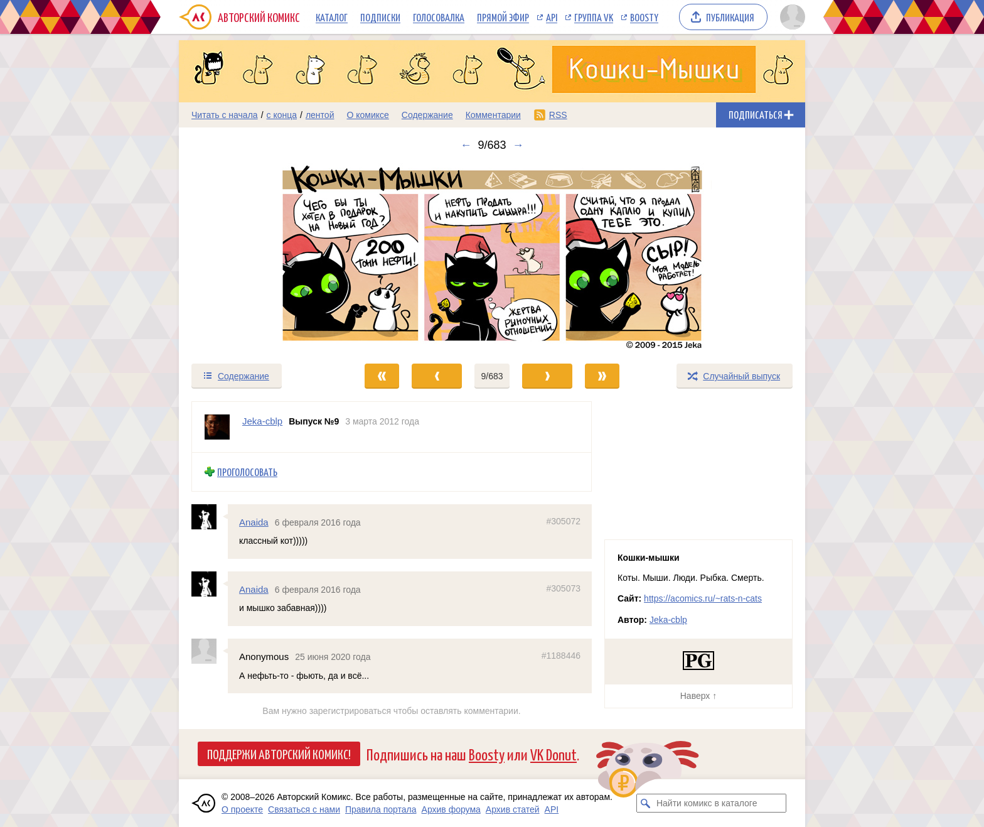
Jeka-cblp (668, 620)
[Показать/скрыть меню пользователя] (790, 17)
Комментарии (493, 115)
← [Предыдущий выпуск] (465, 145)
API (551, 17)
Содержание (427, 115)
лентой (320, 115)
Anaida (254, 522)
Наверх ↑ (698, 696)
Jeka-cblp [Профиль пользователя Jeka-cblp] (262, 421)
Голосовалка (438, 17)
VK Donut (553, 754)
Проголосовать (247, 471)
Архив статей (513, 809)
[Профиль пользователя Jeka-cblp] (217, 427)
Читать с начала (224, 115)
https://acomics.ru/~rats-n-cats (703, 598)
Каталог (332, 17)
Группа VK (593, 17)
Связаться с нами (304, 809)
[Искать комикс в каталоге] (646, 803)
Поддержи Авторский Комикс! (279, 753)
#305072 (563, 521)
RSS (558, 115)
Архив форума (451, 809)
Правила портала (381, 809)
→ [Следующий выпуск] (518, 145)
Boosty (644, 17)
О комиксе (367, 115)
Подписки (380, 17)
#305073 (563, 588)
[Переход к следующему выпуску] (492, 257)
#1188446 (561, 656)
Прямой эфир (503, 17)
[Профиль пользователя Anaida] (209, 516)
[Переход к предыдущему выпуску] (257, 257)
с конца (282, 115)
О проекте (242, 809)
